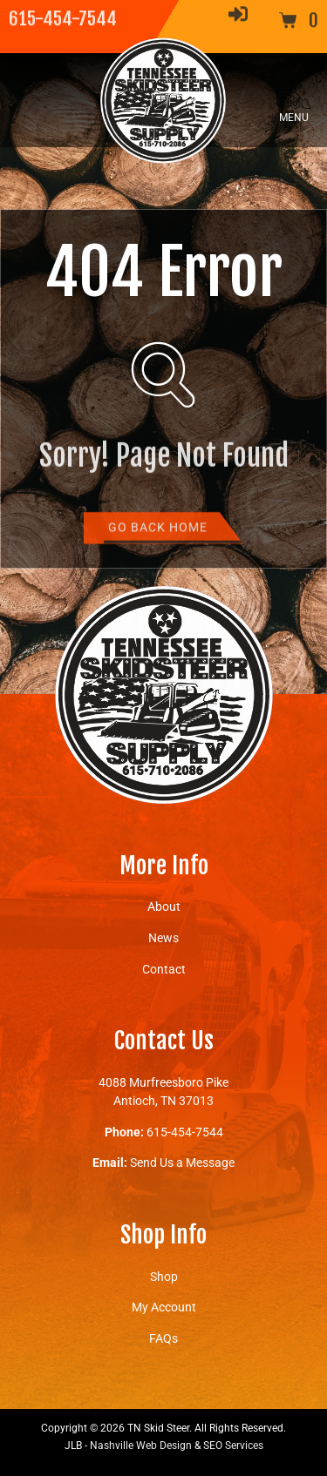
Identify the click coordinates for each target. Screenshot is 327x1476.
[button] (293, 100)
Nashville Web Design (141, 1445)
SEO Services (233, 1445)
